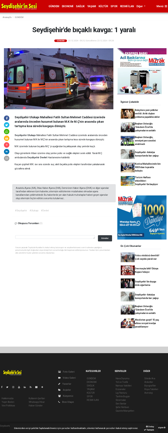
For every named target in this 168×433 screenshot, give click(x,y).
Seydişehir (21, 135)
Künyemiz (65, 396)
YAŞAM (91, 6)
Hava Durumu (122, 378)
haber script (6, 429)
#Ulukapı (34, 210)
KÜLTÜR (103, 6)
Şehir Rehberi (122, 407)
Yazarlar (64, 384)
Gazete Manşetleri (125, 410)
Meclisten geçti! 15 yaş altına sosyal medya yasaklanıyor (147, 323)
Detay (150, 426)
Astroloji (148, 393)
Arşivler (64, 390)
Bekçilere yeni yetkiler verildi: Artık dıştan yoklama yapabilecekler (147, 113)
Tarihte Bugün (123, 396)
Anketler (148, 382)
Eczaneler (121, 389)
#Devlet (45, 210)
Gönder (105, 238)
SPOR (114, 6)
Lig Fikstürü (121, 393)
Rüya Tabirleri (151, 389)
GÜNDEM (54, 6)
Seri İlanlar (121, 403)
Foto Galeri (66, 371)
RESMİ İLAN (127, 6)
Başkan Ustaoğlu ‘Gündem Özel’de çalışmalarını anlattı (145, 127)
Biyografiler (150, 385)
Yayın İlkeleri (8, 402)
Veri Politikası (8, 405)
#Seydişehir (21, 210)
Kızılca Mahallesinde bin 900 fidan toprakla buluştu (147, 167)
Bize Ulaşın (66, 402)
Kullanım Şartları (37, 398)
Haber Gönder (36, 405)
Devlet (44, 157)
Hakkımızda (7, 398)
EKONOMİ (67, 6)
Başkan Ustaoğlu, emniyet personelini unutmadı (145, 140)
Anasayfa (7, 17)
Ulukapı (31, 135)
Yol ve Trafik (122, 382)
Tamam (149, 430)
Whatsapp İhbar (37, 402)
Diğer (140, 6)
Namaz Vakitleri (124, 385)
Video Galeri (67, 377)
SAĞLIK (80, 6)
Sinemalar (121, 400)
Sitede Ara (149, 378)
